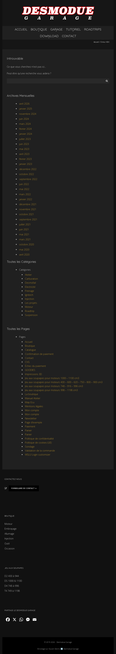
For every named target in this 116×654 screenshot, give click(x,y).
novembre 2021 (27, 209)
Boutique (30, 345)
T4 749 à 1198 (12, 590)
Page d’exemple (33, 422)
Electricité (30, 286)
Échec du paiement (35, 366)
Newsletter (31, 418)
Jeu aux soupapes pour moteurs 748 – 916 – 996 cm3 (54, 386)
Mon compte (32, 410)
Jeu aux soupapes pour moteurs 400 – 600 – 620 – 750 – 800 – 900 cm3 (63, 382)
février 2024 (25, 128)
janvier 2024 (25, 133)
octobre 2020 (26, 244)
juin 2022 (24, 184)
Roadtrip (29, 311)
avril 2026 (24, 103)
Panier (28, 430)
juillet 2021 (25, 224)
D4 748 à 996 (12, 585)
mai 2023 (24, 149)
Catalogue (30, 349)
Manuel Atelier (32, 398)
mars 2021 (25, 239)
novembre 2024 (27, 113)
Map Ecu (29, 402)
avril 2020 (24, 254)
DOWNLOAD (49, 36)
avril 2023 (24, 154)
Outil (7, 543)
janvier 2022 (25, 199)
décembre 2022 (27, 169)
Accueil (96, 42)
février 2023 (25, 159)
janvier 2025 (25, 108)
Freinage (29, 290)
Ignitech (29, 294)
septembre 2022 (28, 179)
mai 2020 (24, 249)
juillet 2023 (25, 139)
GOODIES (30, 370)
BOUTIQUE (39, 29)
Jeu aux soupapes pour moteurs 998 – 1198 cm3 (51, 390)
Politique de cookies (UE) (38, 442)
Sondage (30, 446)
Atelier (28, 274)
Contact (29, 358)
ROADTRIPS (92, 29)
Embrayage (11, 528)
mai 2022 (24, 189)
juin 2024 (24, 118)
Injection (29, 298)
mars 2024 (25, 123)
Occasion (10, 548)
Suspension (31, 315)
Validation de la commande (40, 450)
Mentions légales (34, 406)
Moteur (29, 306)
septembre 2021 (28, 219)
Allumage (9, 533)
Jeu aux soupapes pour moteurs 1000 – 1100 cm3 (52, 378)
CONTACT (69, 36)
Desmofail (30, 282)
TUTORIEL (73, 29)
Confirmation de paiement (39, 354)
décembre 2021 (27, 204)
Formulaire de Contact (23, 488)
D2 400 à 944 (12, 576)
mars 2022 (25, 194)
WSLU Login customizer (37, 454)
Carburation (31, 278)
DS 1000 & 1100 (13, 580)
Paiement (30, 426)
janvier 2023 (25, 164)
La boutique (31, 394)
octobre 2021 (26, 214)
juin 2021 (24, 229)
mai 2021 (24, 234)
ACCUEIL (21, 29)
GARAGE (56, 29)
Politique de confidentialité (39, 438)
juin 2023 (24, 144)
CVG (27, 362)
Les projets (31, 302)
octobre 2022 (26, 174)
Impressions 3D (33, 374)
